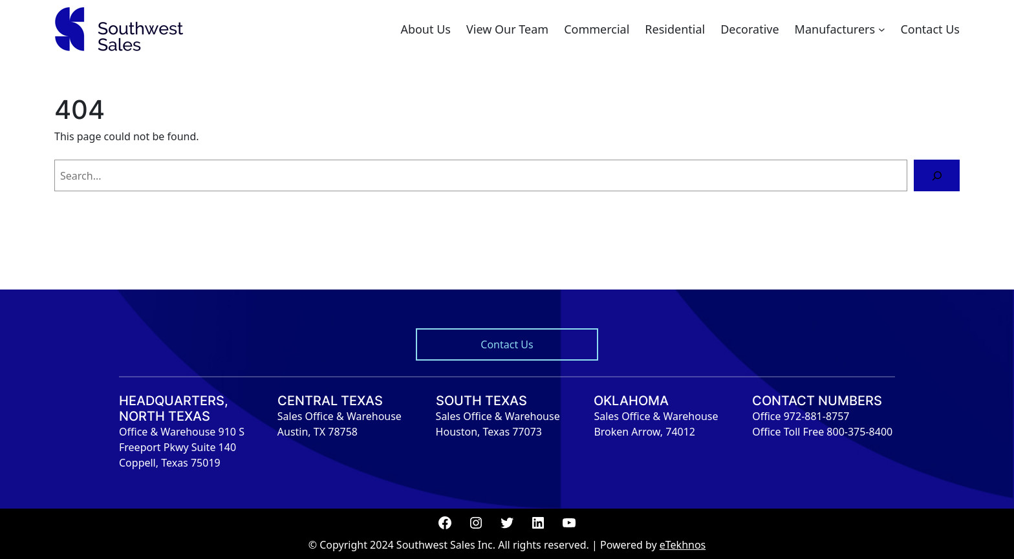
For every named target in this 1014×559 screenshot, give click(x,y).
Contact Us (506, 344)
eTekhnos (683, 545)
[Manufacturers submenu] (881, 29)
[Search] (937, 175)
